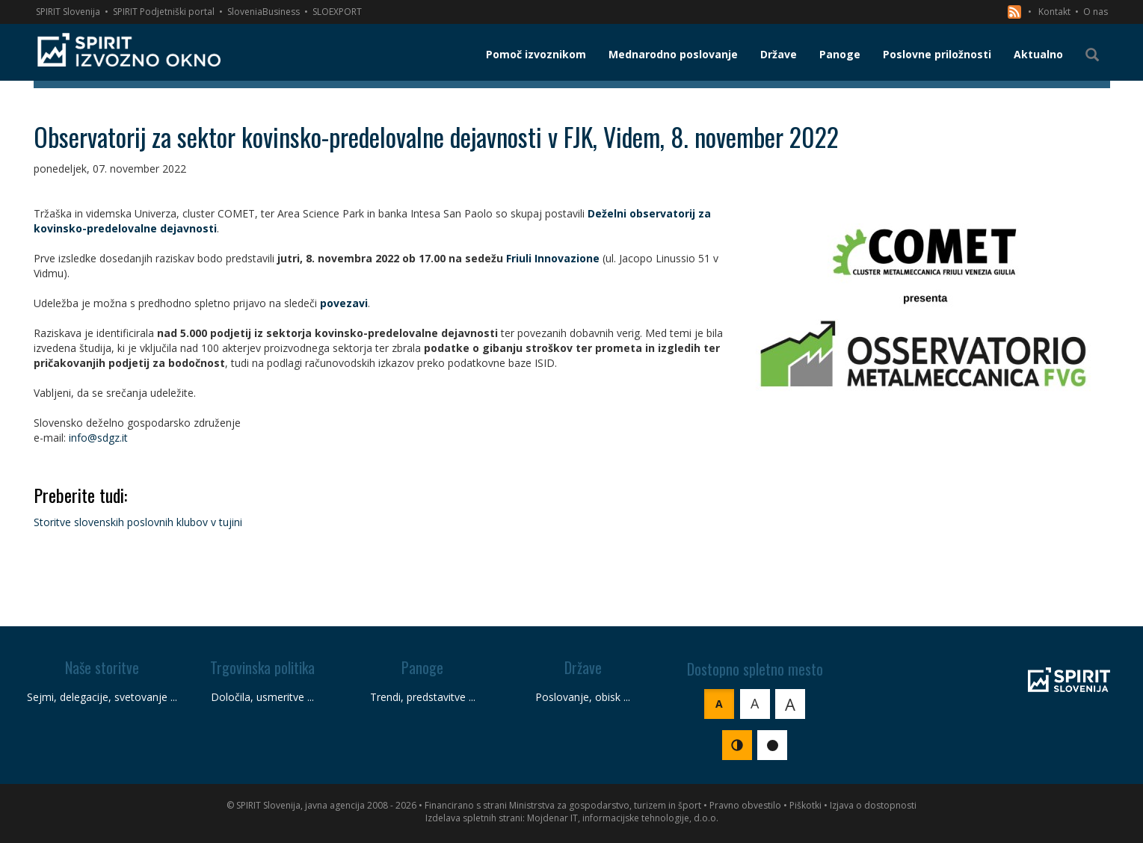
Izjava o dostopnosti (873, 805)
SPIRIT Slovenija (68, 11)
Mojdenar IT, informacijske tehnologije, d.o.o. (622, 818)
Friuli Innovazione (553, 258)
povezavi (344, 303)
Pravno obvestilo (745, 805)
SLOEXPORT (337, 11)
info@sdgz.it (98, 437)
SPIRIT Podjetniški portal (164, 11)
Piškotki (805, 805)
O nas (1095, 11)
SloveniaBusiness (263, 11)
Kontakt (1054, 11)
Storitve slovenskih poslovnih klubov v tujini (138, 522)
